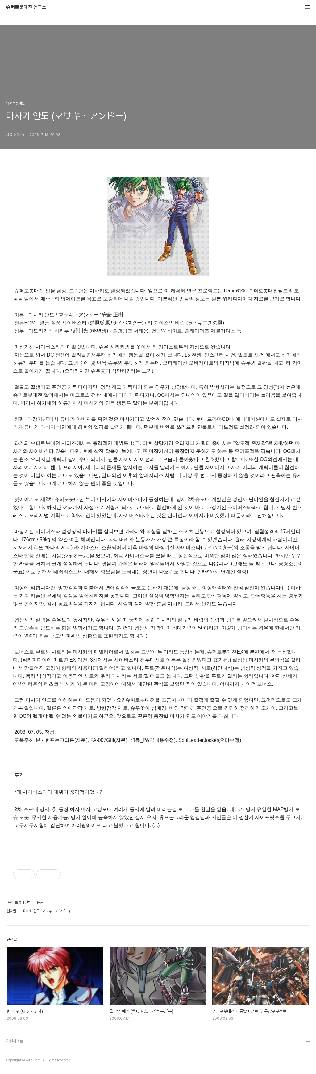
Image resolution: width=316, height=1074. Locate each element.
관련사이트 (14, 1041)
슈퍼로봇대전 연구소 (26, 7)
